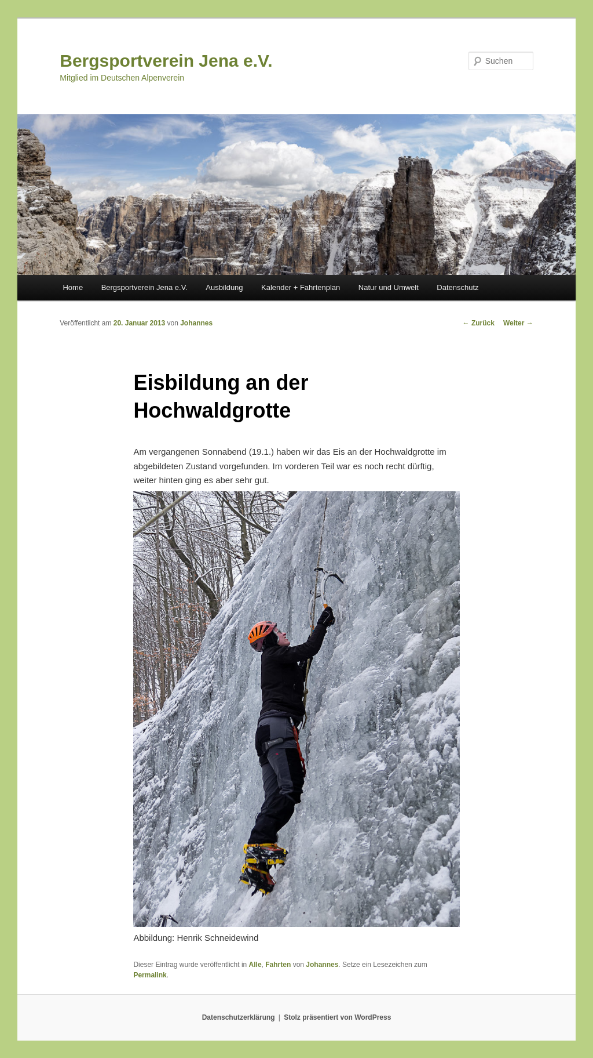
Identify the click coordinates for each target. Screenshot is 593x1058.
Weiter (518, 323)
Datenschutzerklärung (238, 1017)
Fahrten (278, 965)
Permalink (149, 975)
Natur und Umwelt (388, 287)
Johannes (196, 323)
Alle (255, 965)
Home (73, 287)
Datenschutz (457, 287)
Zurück (479, 323)
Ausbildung (224, 287)
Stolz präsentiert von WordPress (337, 1017)
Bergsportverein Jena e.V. (166, 60)
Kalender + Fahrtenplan (300, 287)
